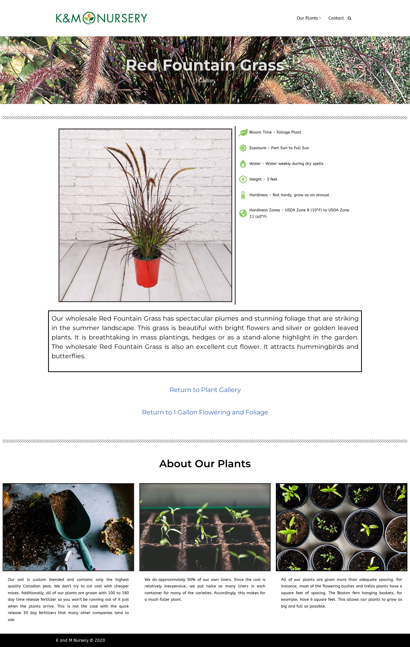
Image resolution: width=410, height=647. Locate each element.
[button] (320, 18)
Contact (336, 18)
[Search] (349, 18)
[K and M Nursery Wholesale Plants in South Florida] (101, 18)
